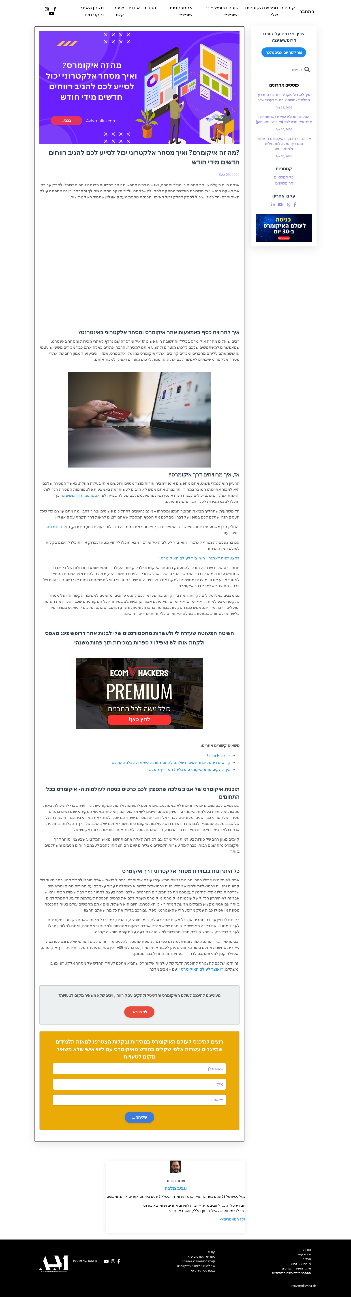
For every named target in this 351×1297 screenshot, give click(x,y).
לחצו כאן (139, 1012)
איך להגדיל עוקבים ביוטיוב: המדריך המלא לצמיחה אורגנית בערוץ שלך (283, 97)
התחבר (307, 12)
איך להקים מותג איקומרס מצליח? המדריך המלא (190, 769)
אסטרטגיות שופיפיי (181, 11)
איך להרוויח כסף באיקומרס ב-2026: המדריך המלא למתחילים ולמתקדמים (284, 144)
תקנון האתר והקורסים (92, 11)
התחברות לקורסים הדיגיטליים (291, 1273)
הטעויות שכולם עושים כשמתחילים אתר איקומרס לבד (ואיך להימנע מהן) (284, 119)
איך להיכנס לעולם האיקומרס (196, 1266)
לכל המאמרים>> (232, 1219)
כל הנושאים (284, 177)
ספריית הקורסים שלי (261, 11)
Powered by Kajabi (304, 1286)
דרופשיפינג (284, 183)
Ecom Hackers (218, 755)
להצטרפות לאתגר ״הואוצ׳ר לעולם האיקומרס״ (199, 558)
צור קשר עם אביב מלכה (283, 52)
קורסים (287, 8)
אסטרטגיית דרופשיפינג (81, 495)
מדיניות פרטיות (301, 1264)
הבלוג (150, 8)
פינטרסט (54, 526)
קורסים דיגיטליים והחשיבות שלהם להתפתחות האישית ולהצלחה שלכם (171, 762)
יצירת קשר (118, 11)
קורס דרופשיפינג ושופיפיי (222, 11)
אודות (134, 8)
